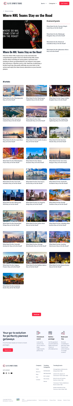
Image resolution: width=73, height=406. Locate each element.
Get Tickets (64, 3)
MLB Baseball (47, 370)
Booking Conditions (32, 400)
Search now (36, 314)
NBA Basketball (47, 373)
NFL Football (47, 376)
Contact (38, 379)
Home (37, 369)
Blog (37, 374)
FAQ (37, 377)
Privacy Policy (53, 400)
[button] (53, 3)
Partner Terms (66, 400)
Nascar (45, 381)
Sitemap (60, 400)
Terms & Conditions (43, 400)
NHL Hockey (46, 378)
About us (38, 371)
